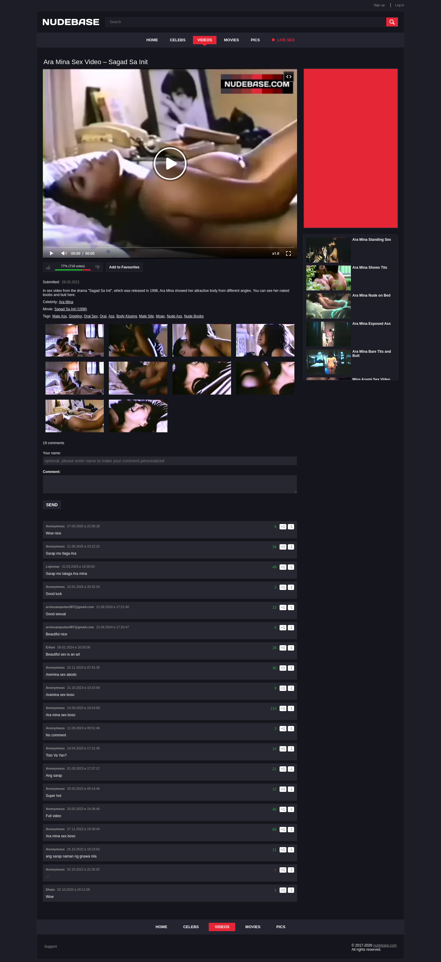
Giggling (75, 316)
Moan (160, 316)
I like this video (48, 267)
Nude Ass (174, 316)
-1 (291, 527)
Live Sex (283, 40)
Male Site (146, 316)
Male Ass (59, 316)
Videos (204, 40)
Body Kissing (126, 316)
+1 (283, 527)
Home (152, 40)
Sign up (379, 5)
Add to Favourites (124, 267)
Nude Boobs (194, 316)
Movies (231, 40)
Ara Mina (66, 302)
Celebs (178, 40)
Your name (51, 453)
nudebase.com (385, 945)
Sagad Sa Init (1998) (70, 309)
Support (50, 946)
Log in (399, 5)
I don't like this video (97, 267)
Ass (111, 316)
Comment (51, 472)
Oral (103, 316)
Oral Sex (91, 316)
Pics (255, 40)
